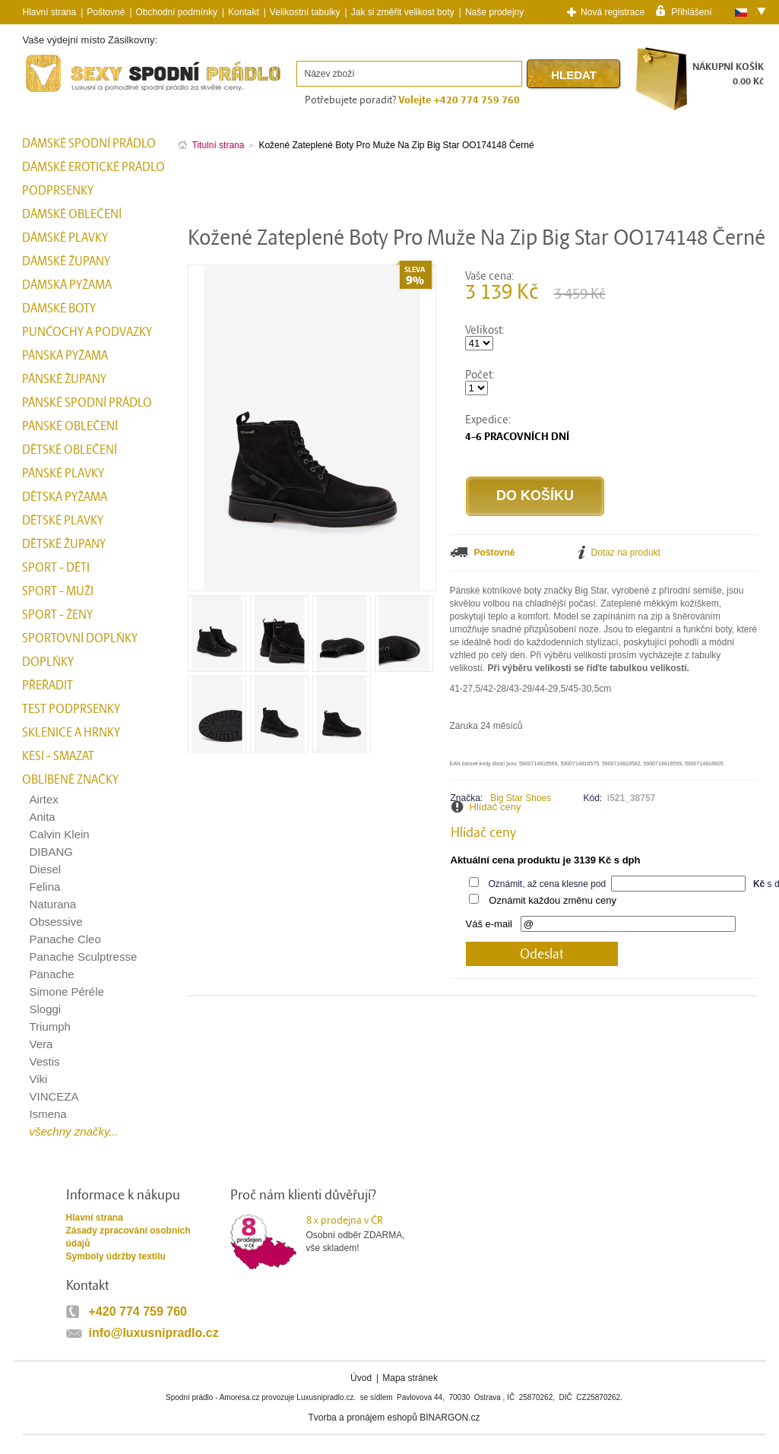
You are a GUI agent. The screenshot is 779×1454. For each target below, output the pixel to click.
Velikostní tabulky (305, 12)
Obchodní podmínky (176, 12)
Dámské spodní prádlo (89, 144)
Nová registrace (612, 12)
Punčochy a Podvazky (87, 332)
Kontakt (243, 12)
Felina (45, 886)
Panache (52, 974)
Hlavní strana (94, 1217)
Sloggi (46, 1009)
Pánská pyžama (65, 356)
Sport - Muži (57, 591)
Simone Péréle (67, 991)
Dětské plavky (62, 521)
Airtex (44, 799)
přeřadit (47, 685)
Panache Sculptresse (84, 956)
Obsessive (56, 921)
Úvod (361, 1378)
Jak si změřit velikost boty (402, 12)
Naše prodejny (494, 12)
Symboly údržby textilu (116, 1256)
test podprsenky (71, 709)
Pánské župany (64, 379)
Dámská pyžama (67, 285)
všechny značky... (74, 1131)
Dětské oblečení (69, 450)
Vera (41, 1044)
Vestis (45, 1061)
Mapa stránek (410, 1378)
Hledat (574, 74)
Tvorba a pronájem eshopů (362, 1417)
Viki (39, 1079)
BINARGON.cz (450, 1417)
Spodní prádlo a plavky (64, 92)
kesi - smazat (58, 756)
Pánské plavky (63, 473)
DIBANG (52, 851)
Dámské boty (59, 309)
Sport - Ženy (57, 615)
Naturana (53, 904)
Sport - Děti (56, 568)
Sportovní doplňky (80, 638)
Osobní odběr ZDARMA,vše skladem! (365, 1233)
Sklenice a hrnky (71, 733)
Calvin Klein (60, 834)
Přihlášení (691, 11)
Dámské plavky (65, 238)
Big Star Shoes (520, 798)
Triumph (50, 1026)
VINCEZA (54, 1096)
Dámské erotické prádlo (93, 167)
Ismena (48, 1114)
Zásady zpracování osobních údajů (128, 1237)
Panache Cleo (65, 939)
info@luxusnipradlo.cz (154, 1332)
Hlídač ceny (495, 807)
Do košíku (535, 495)
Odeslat (541, 954)
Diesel (46, 869)
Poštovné (106, 12)
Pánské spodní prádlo (87, 403)
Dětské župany (64, 544)
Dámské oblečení (72, 214)
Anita (42, 816)
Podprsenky (57, 191)
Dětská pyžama (64, 497)
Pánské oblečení (70, 426)
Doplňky (48, 662)
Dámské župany (66, 261)
